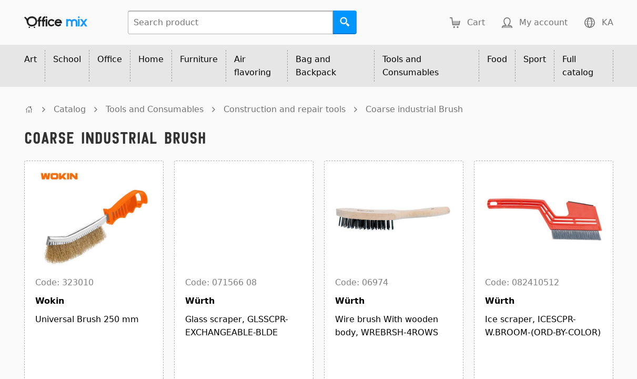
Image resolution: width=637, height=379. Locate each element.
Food (497, 59)
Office (109, 59)
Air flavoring (252, 65)
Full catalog (577, 65)
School (67, 59)
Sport (534, 59)
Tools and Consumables (410, 65)
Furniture (199, 59)
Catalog (70, 109)
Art (30, 59)
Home (151, 59)
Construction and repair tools (285, 109)
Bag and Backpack (316, 65)
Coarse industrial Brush (414, 109)
